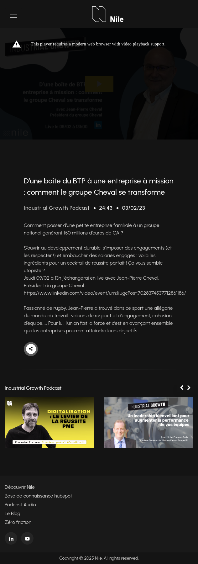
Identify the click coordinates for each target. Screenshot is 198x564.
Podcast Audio (20, 505)
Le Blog (12, 513)
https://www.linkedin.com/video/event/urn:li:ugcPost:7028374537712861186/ (105, 293)
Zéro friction (18, 522)
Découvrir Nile (20, 487)
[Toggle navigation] (13, 14)
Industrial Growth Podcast (57, 208)
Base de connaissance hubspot (38, 496)
